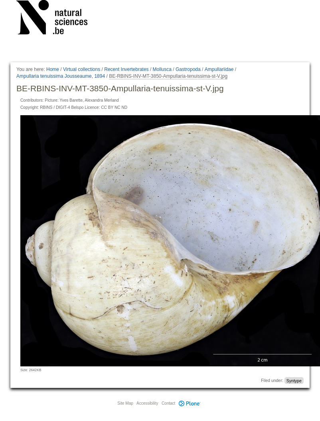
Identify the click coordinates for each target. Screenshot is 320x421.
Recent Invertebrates (126, 69)
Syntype (294, 380)
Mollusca (162, 69)
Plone (189, 403)
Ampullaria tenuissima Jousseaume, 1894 (60, 76)
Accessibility (147, 403)
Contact (168, 403)
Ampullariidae (219, 69)
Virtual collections (81, 69)
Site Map (125, 403)
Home (52, 69)
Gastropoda (188, 69)
